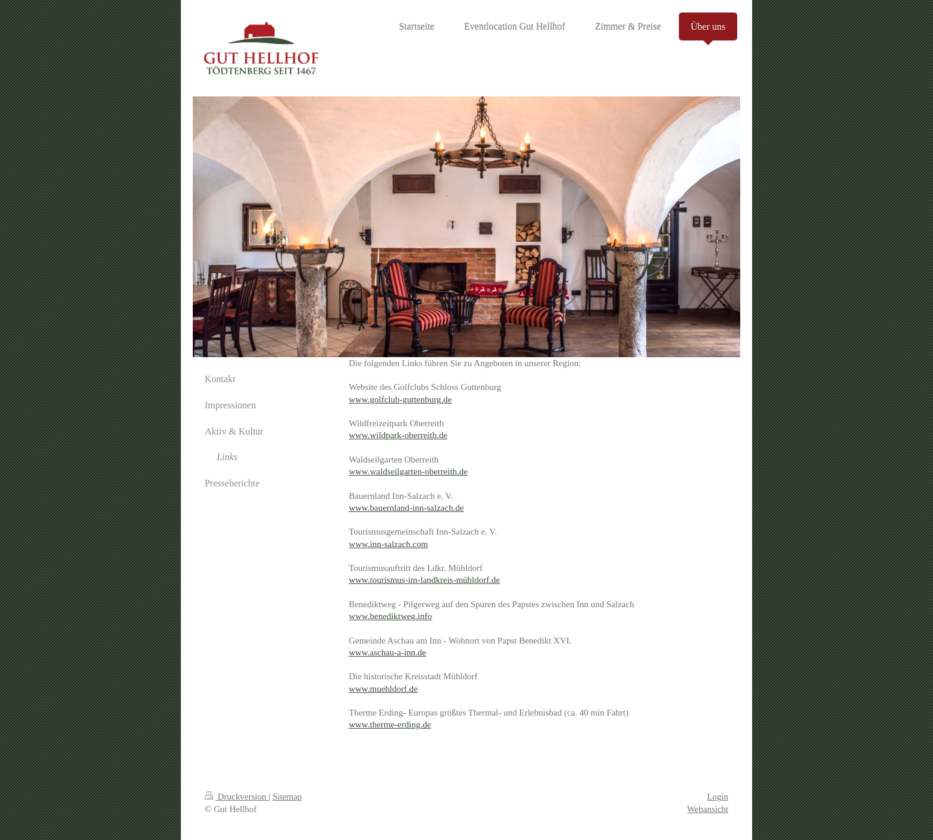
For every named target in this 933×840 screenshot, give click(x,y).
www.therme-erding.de (390, 724)
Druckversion (236, 796)
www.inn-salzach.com (388, 544)
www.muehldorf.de (383, 689)
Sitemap (287, 796)
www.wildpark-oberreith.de (398, 435)
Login (717, 796)
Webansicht (707, 809)
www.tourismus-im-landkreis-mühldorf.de (424, 580)
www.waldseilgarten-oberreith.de (408, 471)
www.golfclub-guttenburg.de (400, 399)
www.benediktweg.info (390, 616)
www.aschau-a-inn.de (387, 652)
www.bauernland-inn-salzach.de (406, 508)
